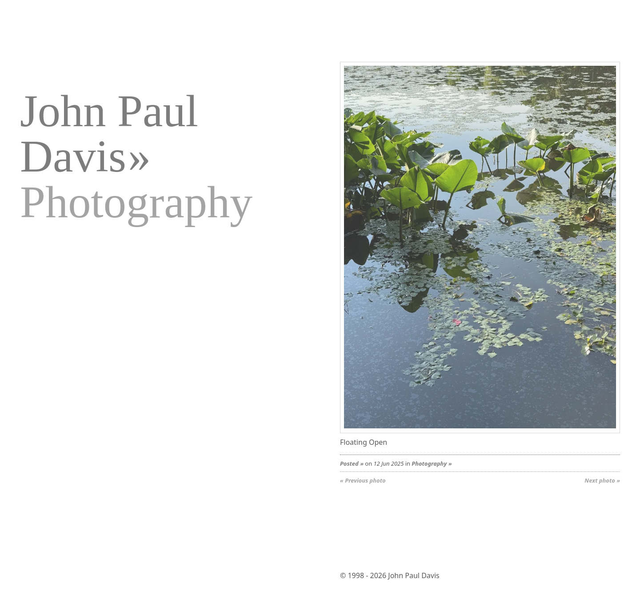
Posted (349, 463)
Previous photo (365, 480)
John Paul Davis (109, 133)
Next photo (599, 480)
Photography (429, 463)
